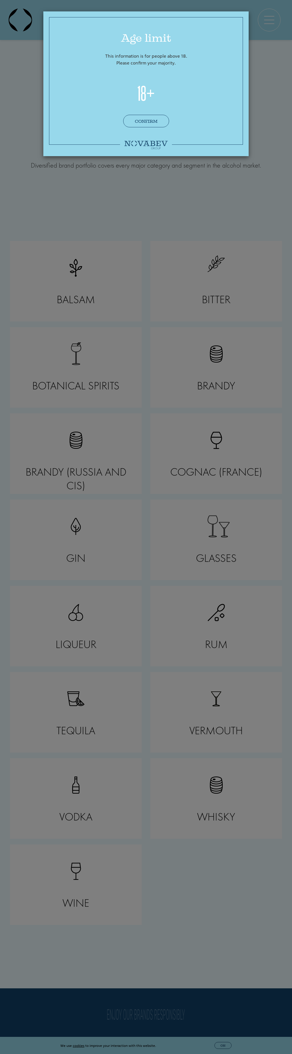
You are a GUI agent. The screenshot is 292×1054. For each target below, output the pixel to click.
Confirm (146, 121)
